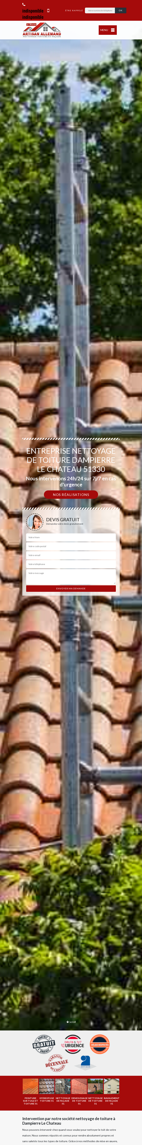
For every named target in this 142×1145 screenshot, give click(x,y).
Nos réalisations (71, 495)
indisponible (33, 8)
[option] (30, 1092)
